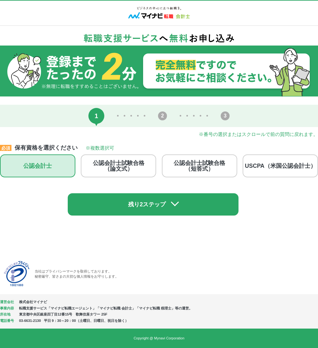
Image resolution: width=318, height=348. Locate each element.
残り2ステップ (153, 204)
